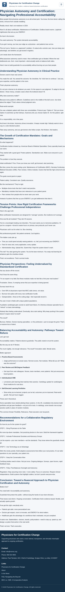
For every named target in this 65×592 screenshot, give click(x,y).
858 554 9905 (11, 555)
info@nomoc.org (11, 551)
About (3, 570)
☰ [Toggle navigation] (61, 4)
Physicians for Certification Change (13, 567)
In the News (5, 573)
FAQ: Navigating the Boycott (11, 577)
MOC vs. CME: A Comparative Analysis (15, 580)
